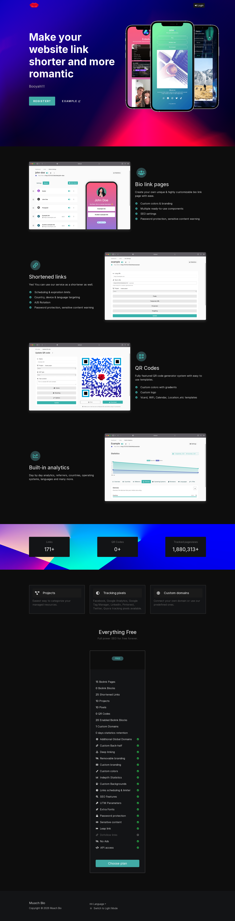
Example (71, 101)
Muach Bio (37, 903)
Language (97, 904)
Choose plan (117, 863)
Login (199, 5)
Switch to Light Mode (104, 908)
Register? (42, 101)
